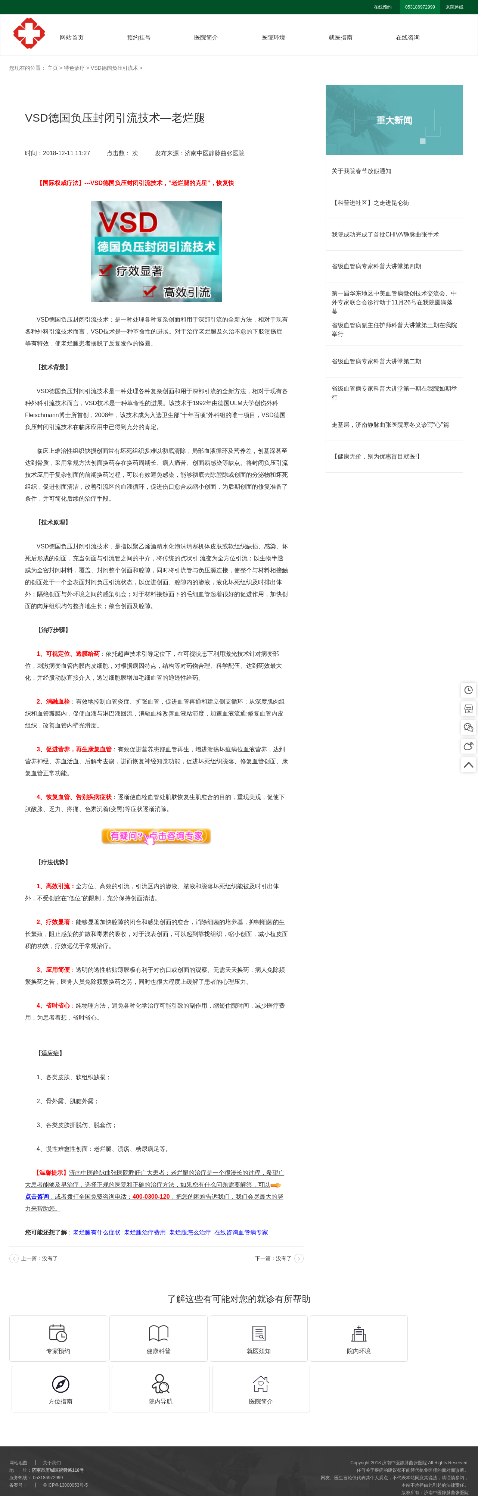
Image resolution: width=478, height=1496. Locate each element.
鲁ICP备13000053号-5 (65, 1466)
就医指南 (341, 37)
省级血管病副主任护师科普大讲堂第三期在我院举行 (394, 329)
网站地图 (18, 1443)
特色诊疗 (74, 68)
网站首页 (72, 37)
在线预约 (383, 7)
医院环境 (273, 37)
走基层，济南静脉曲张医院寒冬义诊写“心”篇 (390, 425)
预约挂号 (139, 37)
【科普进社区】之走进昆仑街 (370, 203)
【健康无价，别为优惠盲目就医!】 (377, 456)
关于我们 (52, 1443)
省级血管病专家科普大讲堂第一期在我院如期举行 (394, 393)
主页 (52, 68)
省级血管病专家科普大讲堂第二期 (376, 361)
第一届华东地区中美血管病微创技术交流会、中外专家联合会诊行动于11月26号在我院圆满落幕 (394, 302)
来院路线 (454, 7)
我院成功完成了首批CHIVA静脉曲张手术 (385, 234)
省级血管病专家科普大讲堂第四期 (376, 266)
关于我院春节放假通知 (361, 171)
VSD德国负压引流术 (114, 68)
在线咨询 (408, 37)
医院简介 (206, 37)
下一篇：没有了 (273, 1258)
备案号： (18, 1466)
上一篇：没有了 (39, 1258)
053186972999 (420, 7)
